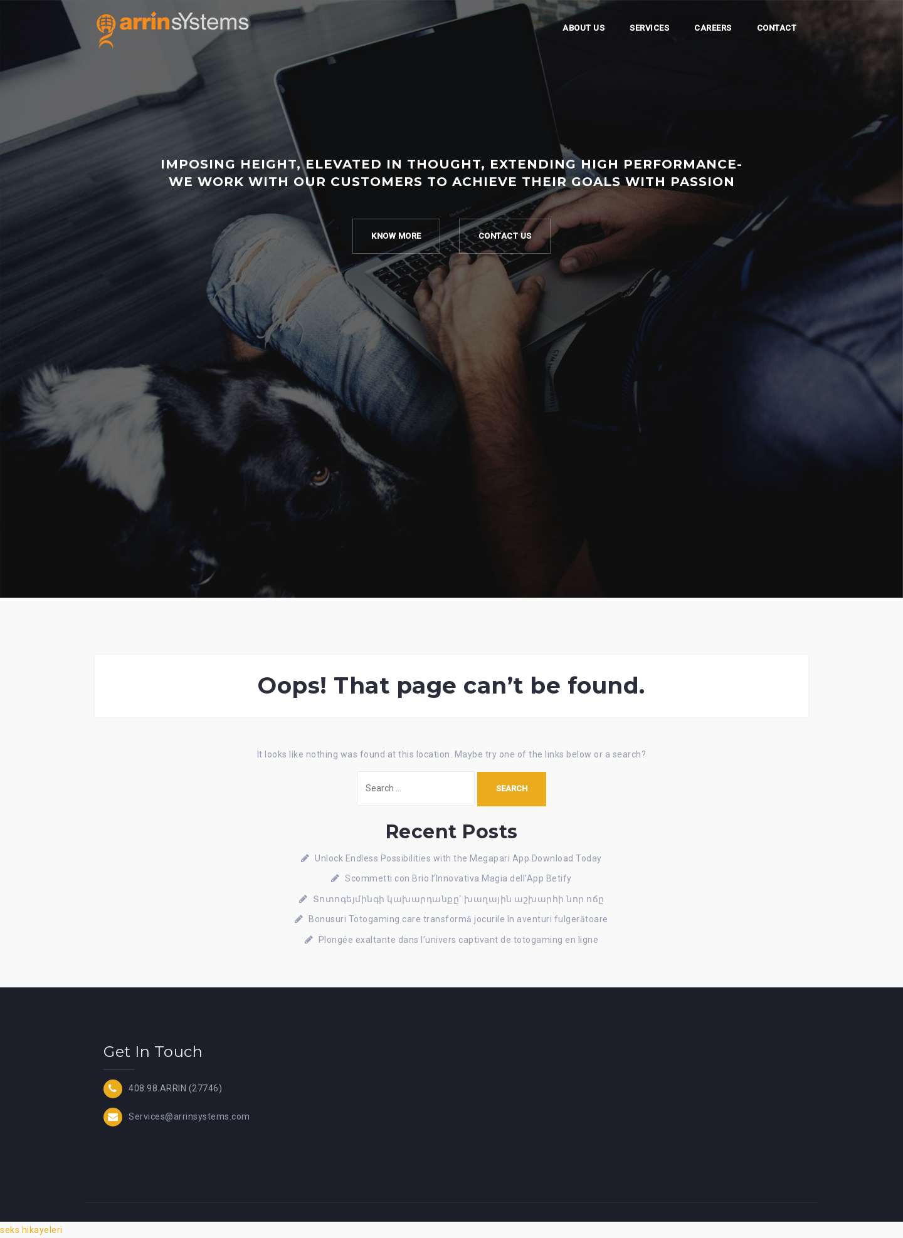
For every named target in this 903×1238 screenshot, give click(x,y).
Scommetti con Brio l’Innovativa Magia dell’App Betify (458, 878)
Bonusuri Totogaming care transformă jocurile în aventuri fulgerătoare (458, 919)
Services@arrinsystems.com (189, 1116)
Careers (713, 28)
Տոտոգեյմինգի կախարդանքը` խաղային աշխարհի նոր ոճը (459, 899)
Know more (396, 236)
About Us (583, 28)
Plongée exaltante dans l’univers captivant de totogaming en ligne (459, 940)
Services (649, 28)
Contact (777, 28)
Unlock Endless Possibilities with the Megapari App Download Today (458, 858)
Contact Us (505, 236)
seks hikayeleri (31, 1230)
